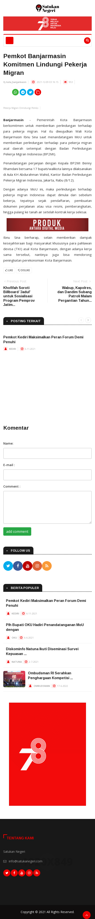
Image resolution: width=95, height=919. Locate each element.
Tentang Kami (20, 838)
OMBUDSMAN (42, 685)
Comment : (11, 486)
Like (9, 270)
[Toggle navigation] (9, 40)
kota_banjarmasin (16, 82)
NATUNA (17, 661)
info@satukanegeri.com (25, 861)
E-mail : (9, 465)
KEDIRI (12, 348)
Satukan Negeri (14, 851)
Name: (8, 443)
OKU (14, 637)
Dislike (24, 270)
